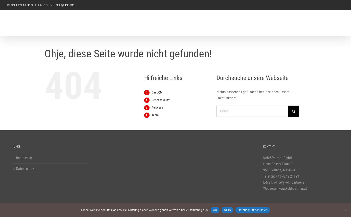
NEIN (227, 210)
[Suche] (293, 111)
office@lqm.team (65, 5)
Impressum (24, 158)
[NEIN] (345, 210)
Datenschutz (25, 169)
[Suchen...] (252, 111)
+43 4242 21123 (287, 176)
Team (155, 115)
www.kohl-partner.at (292, 188)
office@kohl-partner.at (290, 182)
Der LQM (157, 92)
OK (215, 210)
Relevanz (157, 107)
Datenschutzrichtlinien (253, 210)
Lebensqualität (161, 100)
